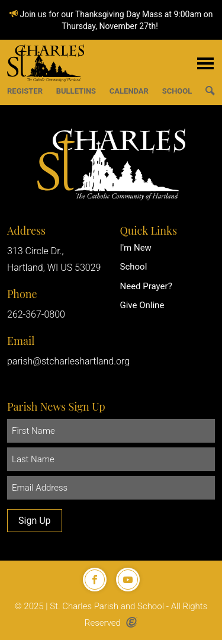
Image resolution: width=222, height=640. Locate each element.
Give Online (142, 305)
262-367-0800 (36, 314)
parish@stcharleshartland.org (68, 361)
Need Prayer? (146, 286)
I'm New (136, 247)
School (133, 266)
